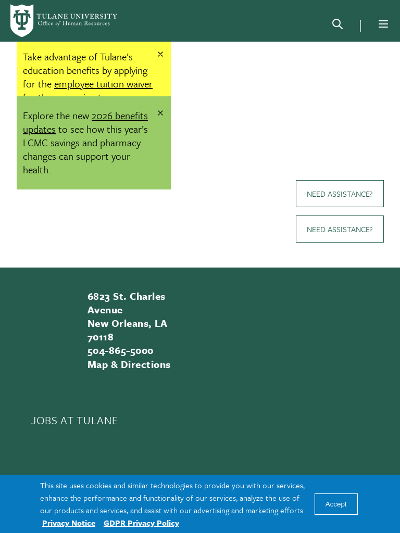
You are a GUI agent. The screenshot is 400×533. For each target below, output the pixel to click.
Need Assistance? (340, 193)
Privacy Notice (68, 522)
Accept (336, 504)
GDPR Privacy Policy (141, 522)
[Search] (337, 26)
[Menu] (383, 24)
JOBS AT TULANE (74, 420)
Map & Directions (129, 364)
